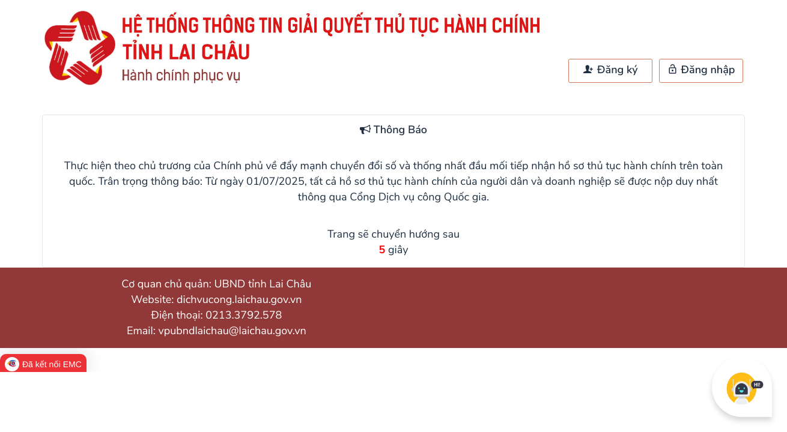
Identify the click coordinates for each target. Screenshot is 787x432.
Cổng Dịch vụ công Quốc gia (418, 197)
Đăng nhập (701, 70)
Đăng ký (610, 70)
